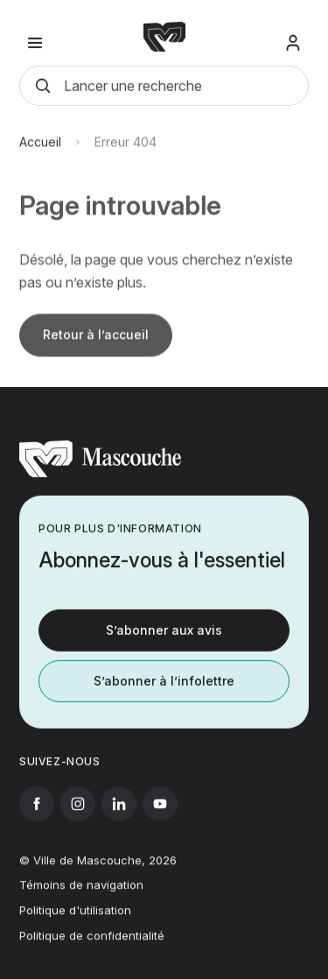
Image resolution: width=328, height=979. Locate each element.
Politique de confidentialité (91, 942)
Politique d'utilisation (75, 917)
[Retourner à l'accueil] (100, 477)
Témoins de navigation (81, 892)
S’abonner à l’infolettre (164, 684)
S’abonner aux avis (164, 632)
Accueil (40, 150)
